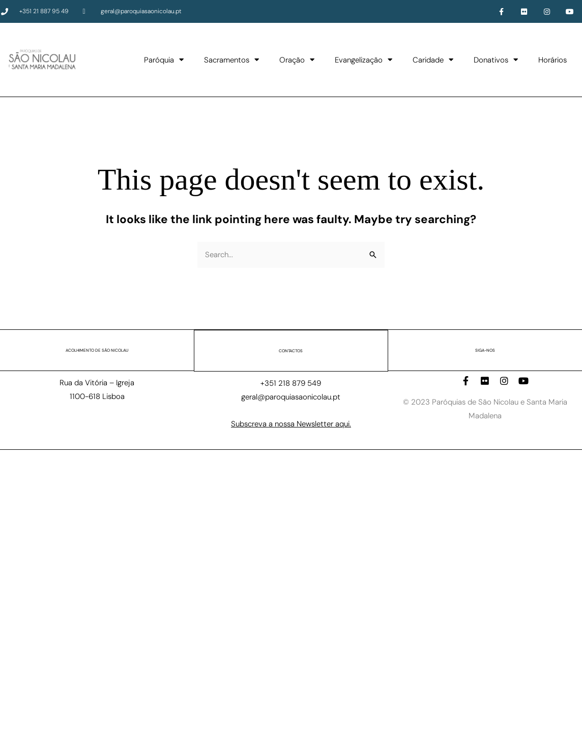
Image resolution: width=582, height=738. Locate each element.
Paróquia (164, 60)
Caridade (433, 60)
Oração (296, 60)
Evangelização (363, 60)
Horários (552, 60)
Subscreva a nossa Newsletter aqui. (291, 423)
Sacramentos (231, 60)
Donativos (496, 60)
